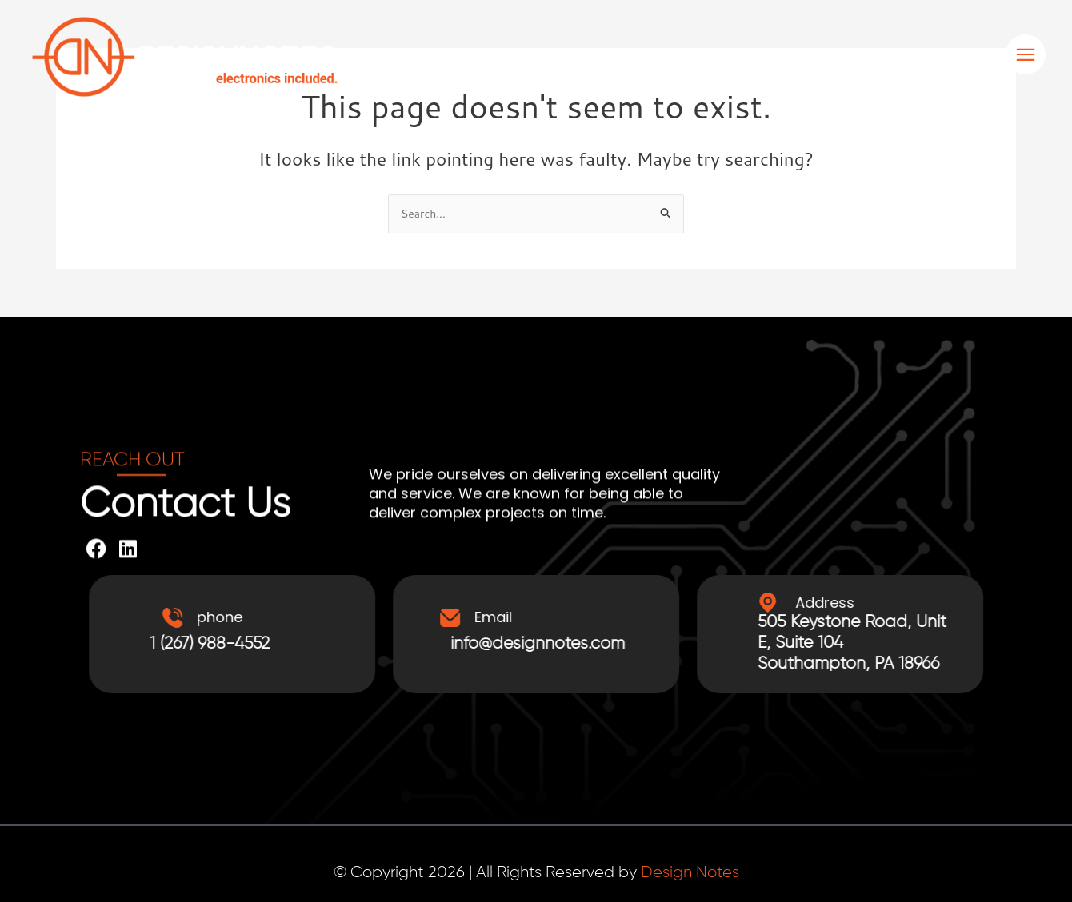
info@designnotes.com (567, 645)
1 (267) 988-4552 (251, 645)
